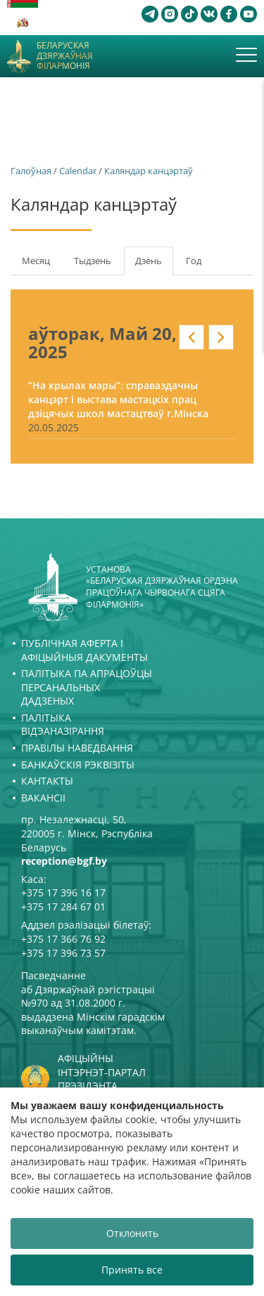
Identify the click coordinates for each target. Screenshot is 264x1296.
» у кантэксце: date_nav (221, 337)
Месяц (36, 260)
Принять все (132, 1269)
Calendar (77, 170)
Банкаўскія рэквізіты (77, 764)
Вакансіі (43, 797)
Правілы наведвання (77, 747)
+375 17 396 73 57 (63, 953)
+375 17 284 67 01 (63, 906)
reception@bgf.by (64, 861)
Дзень (154, 264)
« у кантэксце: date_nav (191, 337)
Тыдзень (92, 260)
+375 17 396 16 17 (63, 892)
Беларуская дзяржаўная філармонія (65, 56)
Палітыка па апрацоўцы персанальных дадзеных (86, 687)
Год (193, 260)
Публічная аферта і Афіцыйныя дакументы (84, 650)
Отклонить (132, 1233)
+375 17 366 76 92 (63, 938)
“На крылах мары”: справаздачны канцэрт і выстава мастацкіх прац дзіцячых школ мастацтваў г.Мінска (118, 399)
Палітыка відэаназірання (62, 724)
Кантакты (47, 780)
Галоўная (31, 170)
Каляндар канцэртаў (148, 170)
